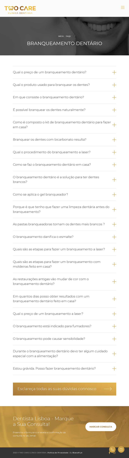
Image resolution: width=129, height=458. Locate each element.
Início (61, 36)
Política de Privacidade (58, 453)
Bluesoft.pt (77, 453)
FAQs (68, 36)
